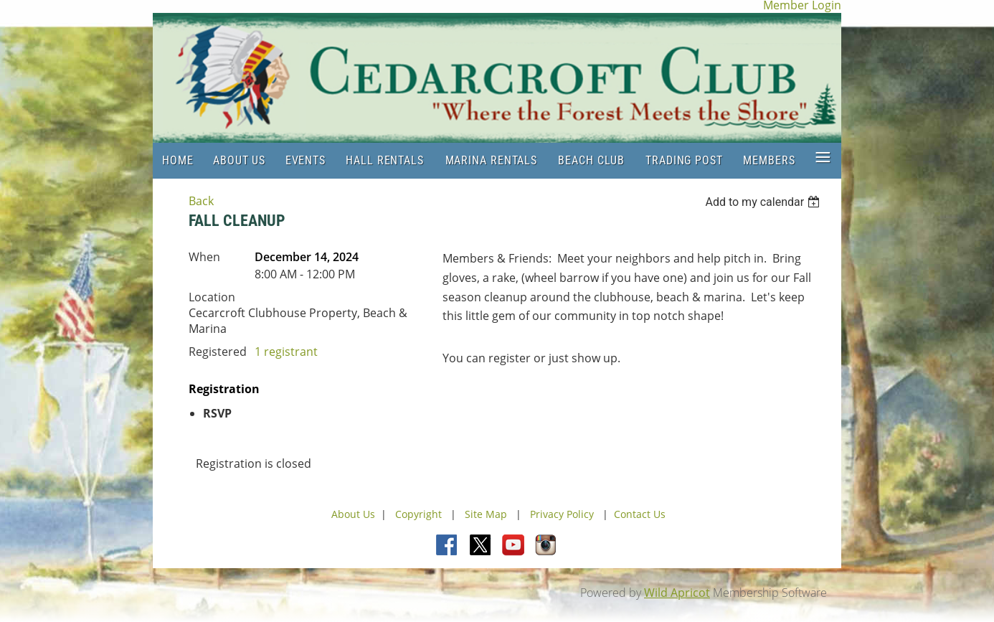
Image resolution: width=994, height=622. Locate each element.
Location (212, 297)
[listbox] (764, 202)
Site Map (486, 514)
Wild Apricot (677, 592)
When (204, 257)
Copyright (420, 514)
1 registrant (286, 351)
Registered (218, 351)
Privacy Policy (562, 514)
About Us (353, 514)
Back (201, 201)
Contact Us (640, 514)
